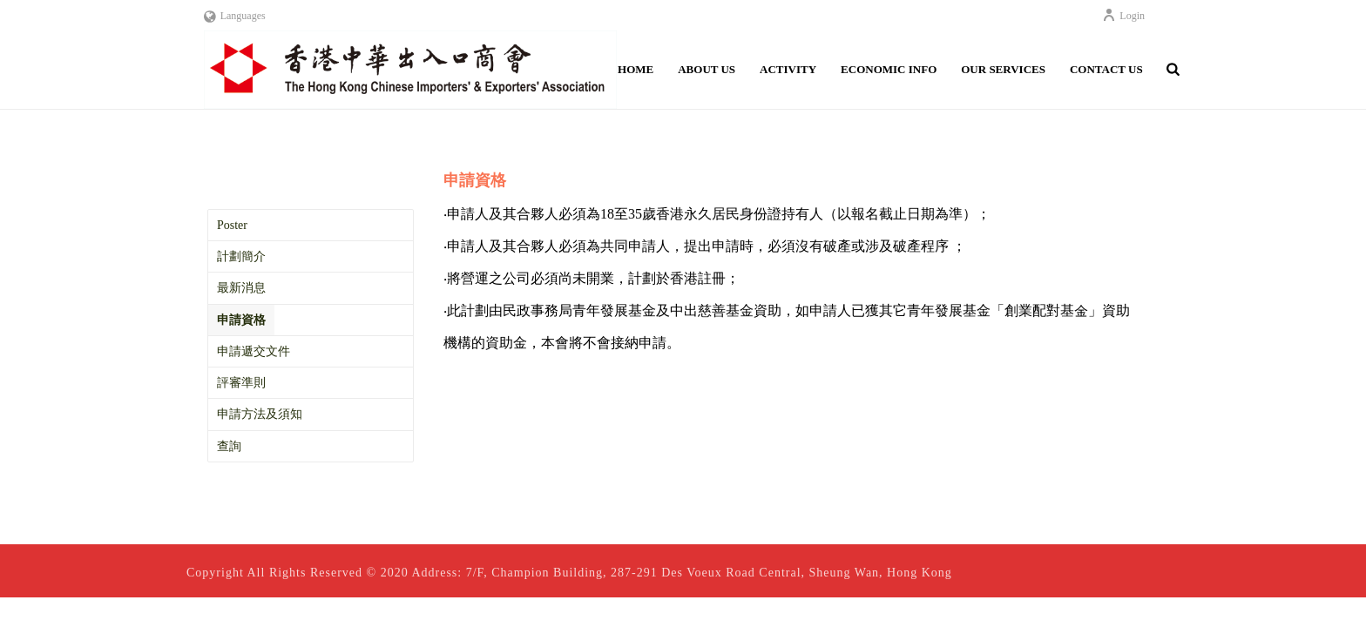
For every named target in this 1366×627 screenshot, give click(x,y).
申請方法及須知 (259, 414)
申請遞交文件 (253, 351)
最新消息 (241, 287)
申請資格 (241, 320)
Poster (232, 225)
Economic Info (889, 69)
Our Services (1003, 69)
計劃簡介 (241, 256)
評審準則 (241, 382)
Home (635, 69)
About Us (706, 69)
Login (1123, 16)
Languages (235, 16)
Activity (788, 69)
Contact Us (1106, 69)
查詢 (229, 446)
